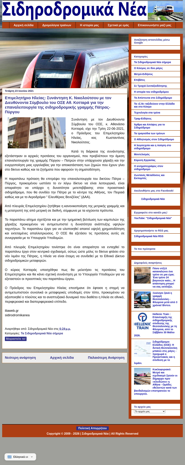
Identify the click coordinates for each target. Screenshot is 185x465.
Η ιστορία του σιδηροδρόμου (151, 91)
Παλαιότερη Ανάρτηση (106, 357)
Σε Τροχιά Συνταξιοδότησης (150, 85)
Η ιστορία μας (89, 25)
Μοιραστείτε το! (15, 338)
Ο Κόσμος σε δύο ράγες (148, 68)
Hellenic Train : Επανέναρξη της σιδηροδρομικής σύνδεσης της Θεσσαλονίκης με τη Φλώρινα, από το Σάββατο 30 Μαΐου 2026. (155, 325)
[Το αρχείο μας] (149, 411)
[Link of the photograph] (37, 147)
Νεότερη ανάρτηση (20, 357)
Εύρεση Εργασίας (145, 160)
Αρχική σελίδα (24, 25)
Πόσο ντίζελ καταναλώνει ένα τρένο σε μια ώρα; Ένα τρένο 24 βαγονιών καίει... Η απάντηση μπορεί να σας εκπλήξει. (164, 277)
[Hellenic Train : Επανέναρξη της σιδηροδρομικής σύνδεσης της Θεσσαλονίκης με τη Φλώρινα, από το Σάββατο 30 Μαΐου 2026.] (143, 328)
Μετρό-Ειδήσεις (143, 74)
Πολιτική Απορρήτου (92, 428)
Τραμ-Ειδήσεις (143, 118)
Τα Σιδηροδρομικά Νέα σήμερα (42, 333)
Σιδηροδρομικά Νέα (153, 199)
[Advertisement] (64, 59)
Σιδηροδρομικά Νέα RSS (148, 236)
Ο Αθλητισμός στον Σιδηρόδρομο (154, 139)
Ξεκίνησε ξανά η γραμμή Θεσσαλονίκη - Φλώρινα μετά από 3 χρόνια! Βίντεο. (165, 299)
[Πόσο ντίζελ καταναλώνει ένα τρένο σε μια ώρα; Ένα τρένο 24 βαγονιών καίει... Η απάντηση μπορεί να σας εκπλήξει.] (143, 282)
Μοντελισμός (142, 154)
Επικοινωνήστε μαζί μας (154, 25)
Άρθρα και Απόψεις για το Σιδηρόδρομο (149, 126)
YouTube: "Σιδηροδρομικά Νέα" (153, 218)
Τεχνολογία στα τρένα (147, 112)
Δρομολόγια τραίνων (56, 25)
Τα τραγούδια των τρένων (149, 133)
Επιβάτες (139, 79)
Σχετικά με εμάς (118, 25)
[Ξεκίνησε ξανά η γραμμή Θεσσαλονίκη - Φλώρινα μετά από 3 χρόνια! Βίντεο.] (143, 307)
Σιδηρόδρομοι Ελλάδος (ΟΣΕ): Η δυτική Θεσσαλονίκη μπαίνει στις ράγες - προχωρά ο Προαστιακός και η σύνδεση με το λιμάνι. (155, 352)
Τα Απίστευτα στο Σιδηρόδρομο (153, 97)
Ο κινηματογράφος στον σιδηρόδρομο (148, 168)
